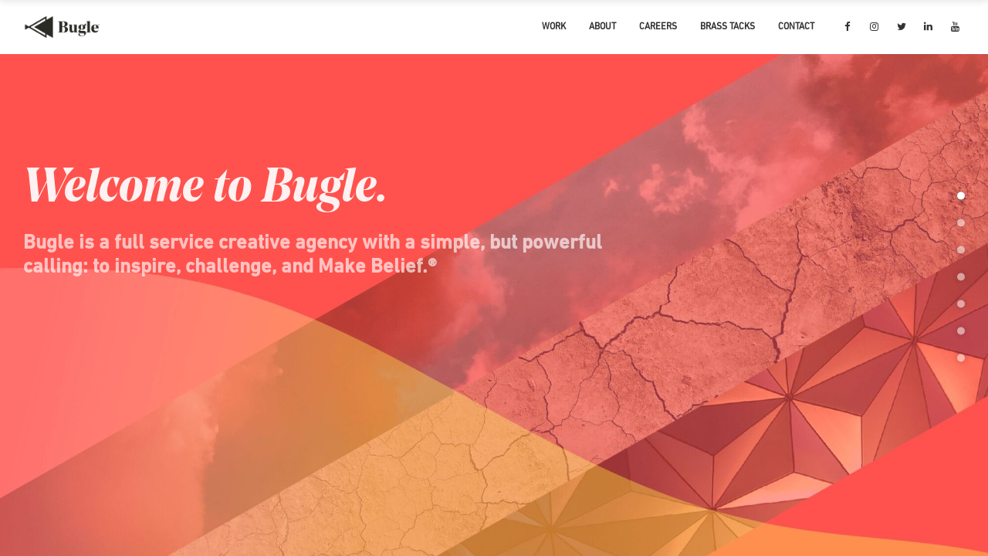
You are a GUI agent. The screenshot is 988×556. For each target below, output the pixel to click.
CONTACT (796, 27)
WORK (554, 27)
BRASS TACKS (727, 27)
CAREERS (658, 27)
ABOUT (602, 27)
